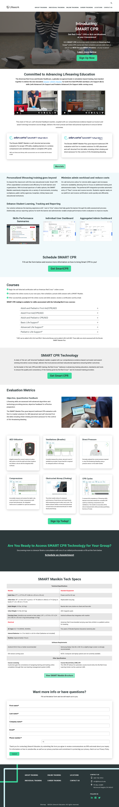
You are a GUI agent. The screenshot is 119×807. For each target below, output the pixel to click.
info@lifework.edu (99, 780)
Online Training (70, 8)
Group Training (38, 8)
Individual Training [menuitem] (33, 779)
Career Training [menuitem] (54, 779)
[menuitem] (92, 796)
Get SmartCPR (59, 267)
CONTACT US (107, 8)
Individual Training (55, 8)
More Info (59, 165)
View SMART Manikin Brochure (59, 674)
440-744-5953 (98, 777)
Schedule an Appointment (59, 553)
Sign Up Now (87, 56)
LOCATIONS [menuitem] (74, 774)
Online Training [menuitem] (54, 774)
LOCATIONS (97, 8)
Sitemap (43, 803)
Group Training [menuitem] (31, 774)
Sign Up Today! (59, 520)
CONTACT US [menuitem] (75, 779)
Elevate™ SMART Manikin (52, 80)
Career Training (85, 8)
